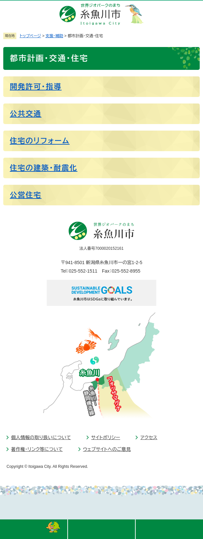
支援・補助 (54, 36)
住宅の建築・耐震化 (43, 168)
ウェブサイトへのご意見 (107, 449)
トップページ (30, 36)
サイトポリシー (105, 437)
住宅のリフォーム (40, 141)
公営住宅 (26, 195)
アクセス (148, 437)
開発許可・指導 (35, 87)
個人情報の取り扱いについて (41, 437)
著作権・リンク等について (37, 449)
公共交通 (26, 114)
